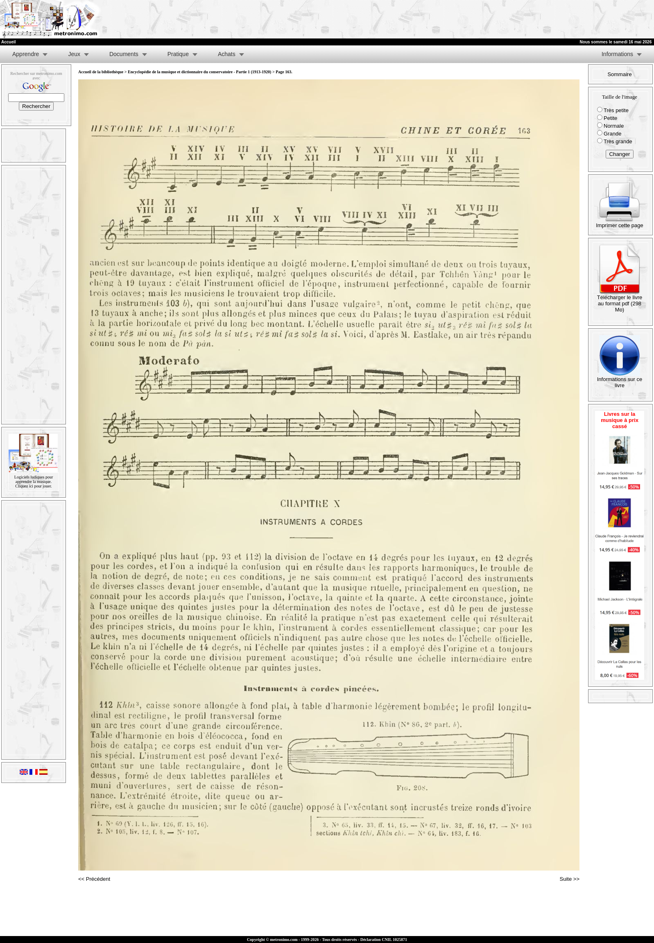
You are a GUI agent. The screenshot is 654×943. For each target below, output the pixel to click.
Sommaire (619, 74)
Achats (226, 54)
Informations (617, 54)
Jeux (74, 54)
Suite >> (569, 879)
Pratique (178, 54)
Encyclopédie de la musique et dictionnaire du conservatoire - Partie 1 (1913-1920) (199, 72)
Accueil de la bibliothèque (100, 72)
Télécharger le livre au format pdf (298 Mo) (620, 301)
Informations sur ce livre (620, 379)
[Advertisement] (553, 19)
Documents (123, 54)
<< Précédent (94, 879)
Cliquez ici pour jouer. (33, 486)
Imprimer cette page (619, 222)
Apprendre (25, 54)
